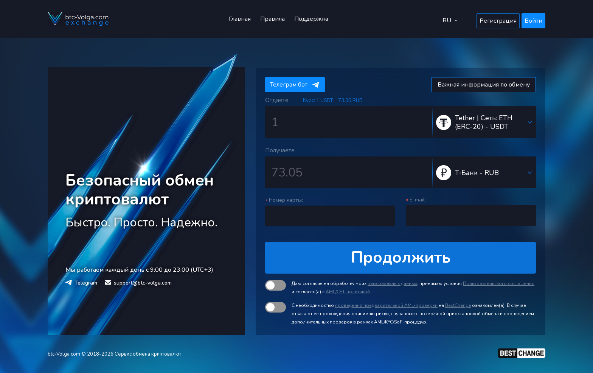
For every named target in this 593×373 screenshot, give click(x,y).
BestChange (458, 305)
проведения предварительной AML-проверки (386, 305)
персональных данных (392, 283)
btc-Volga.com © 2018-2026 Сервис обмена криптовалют (114, 354)
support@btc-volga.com (143, 282)
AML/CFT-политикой (348, 292)
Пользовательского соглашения (498, 283)
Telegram (86, 282)
